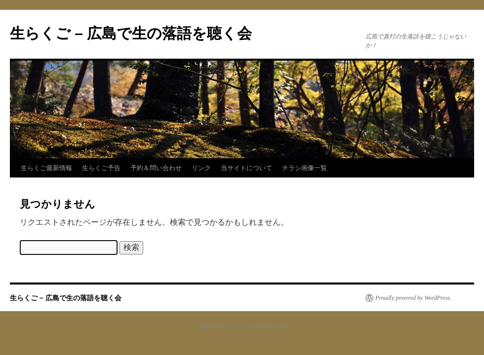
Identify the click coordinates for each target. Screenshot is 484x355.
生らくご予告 (101, 168)
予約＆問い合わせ (156, 168)
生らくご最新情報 (46, 168)
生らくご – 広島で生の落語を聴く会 (131, 33)
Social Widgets (211, 325)
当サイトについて (246, 168)
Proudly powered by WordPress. (413, 297)
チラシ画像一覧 (304, 168)
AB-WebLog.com (268, 325)
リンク (201, 168)
